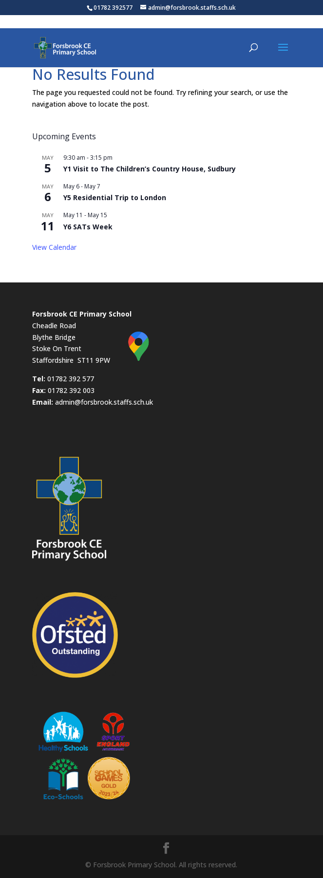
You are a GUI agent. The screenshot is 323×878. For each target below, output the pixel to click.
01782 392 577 (70, 378)
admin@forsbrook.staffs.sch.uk (104, 402)
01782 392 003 (71, 390)
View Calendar (54, 247)
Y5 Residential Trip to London (114, 197)
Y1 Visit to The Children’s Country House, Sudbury (149, 168)
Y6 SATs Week (88, 226)
